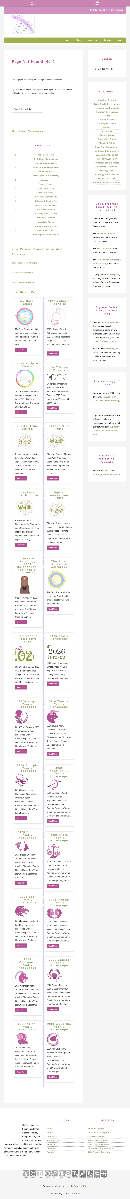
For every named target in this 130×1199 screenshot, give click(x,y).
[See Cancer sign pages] (47, 1179)
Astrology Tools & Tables (46, 213)
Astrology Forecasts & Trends (45, 167)
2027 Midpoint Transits (59, 302)
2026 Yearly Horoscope (59, 637)
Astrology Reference (46, 218)
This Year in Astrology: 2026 (27, 639)
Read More (21, 350)
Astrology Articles (46, 171)
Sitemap (51, 1144)
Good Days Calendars (98, 1144)
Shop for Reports (96, 1129)
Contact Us (52, 1137)
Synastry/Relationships (45, 205)
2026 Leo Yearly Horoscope (27, 899)
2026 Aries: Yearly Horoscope (27, 1027)
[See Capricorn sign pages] (90, 1179)
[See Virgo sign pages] (61, 1179)
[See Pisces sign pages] (104, 1179)
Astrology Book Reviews (46, 226)
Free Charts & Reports (98, 1133)
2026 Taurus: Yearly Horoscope (59, 704)
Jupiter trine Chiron (27, 427)
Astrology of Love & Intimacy (46, 176)
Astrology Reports (46, 155)
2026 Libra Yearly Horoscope (59, 837)
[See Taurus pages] (33, 1179)
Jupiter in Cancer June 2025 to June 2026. (106, 430)
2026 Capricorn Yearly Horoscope (27, 963)
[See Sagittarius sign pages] (82, 1179)
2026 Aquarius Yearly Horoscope (59, 1027)
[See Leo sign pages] (54, 1179)
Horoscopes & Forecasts (46, 163)
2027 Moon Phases (59, 368)
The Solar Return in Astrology (59, 564)
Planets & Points (45, 193)
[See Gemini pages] (40, 1179)
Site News (51, 1148)
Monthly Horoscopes (98, 1140)
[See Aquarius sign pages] (96, 1179)
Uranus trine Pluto (59, 427)
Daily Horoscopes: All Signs (24, 263)
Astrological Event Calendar (106, 474)
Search (50, 1152)
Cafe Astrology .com (31, 23)
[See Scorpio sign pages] (75, 1179)
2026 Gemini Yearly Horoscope (59, 902)
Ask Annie (46, 180)
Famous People (46, 184)
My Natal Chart (27, 302)
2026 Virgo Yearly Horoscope (28, 704)
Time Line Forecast (106, 234)
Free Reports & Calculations (46, 234)
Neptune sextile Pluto (27, 493)
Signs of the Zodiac (46, 188)
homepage (38, 89)
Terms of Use (53, 1140)
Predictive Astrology (46, 209)
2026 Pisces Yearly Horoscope (27, 835)
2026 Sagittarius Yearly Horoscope (59, 772)
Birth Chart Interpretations (46, 159)
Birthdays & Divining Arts (45, 201)
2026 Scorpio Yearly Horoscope (28, 768)
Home (49, 1129)
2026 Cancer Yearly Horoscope (59, 962)
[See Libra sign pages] (68, 1179)
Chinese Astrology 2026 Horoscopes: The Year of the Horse (27, 565)
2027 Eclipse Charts (27, 365)
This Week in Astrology (22, 272)
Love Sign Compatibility (46, 197)
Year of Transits (104, 249)
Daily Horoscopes (96, 1137)
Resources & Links (45, 230)
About (50, 1133)
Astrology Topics (46, 222)
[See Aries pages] (26, 1179)
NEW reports (113, 275)
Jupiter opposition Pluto (59, 495)
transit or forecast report (105, 341)
